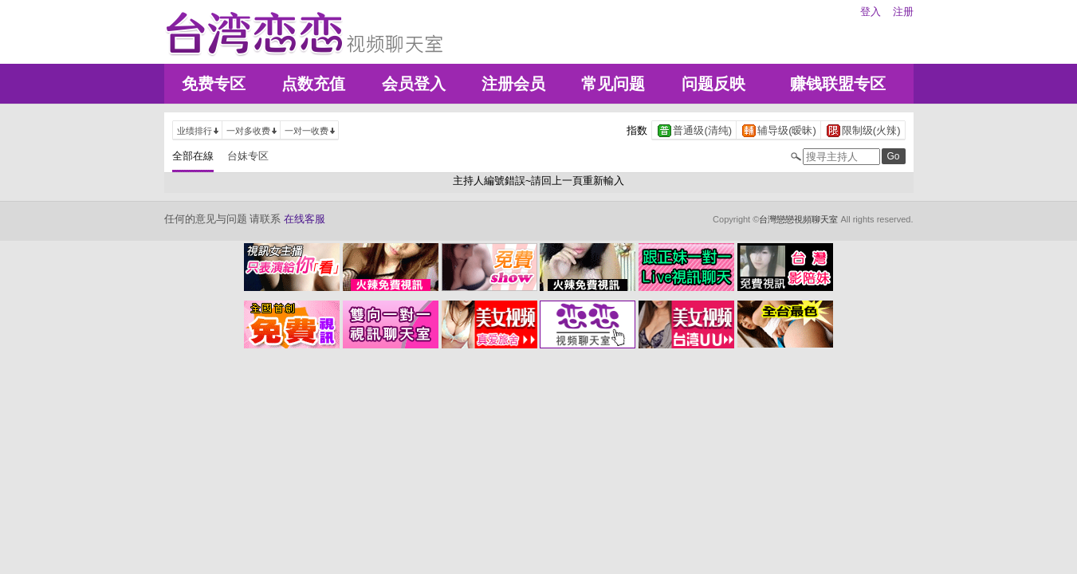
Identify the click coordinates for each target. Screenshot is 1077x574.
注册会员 (513, 83)
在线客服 (304, 219)
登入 (870, 12)
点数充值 (313, 83)
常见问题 (613, 83)
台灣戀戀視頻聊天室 (798, 219)
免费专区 (214, 83)
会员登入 (414, 83)
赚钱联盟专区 (838, 83)
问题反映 (713, 83)
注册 (903, 12)
